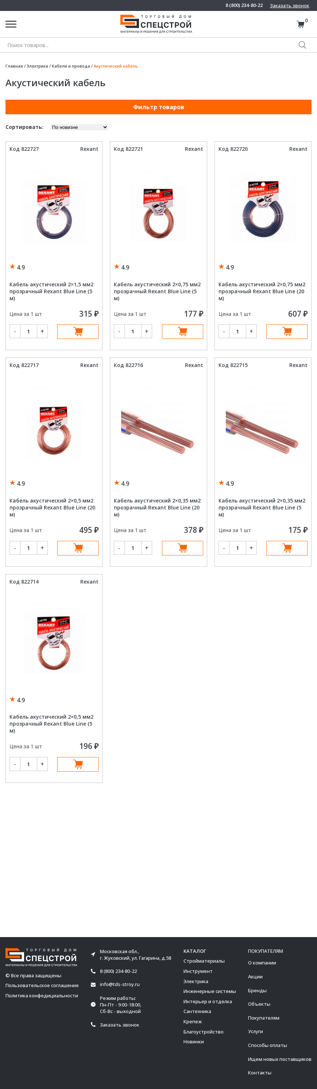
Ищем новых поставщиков (280, 1059)
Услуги (255, 1031)
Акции (255, 976)
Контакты (259, 1072)
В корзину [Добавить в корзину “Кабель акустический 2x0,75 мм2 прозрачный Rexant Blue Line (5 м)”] (182, 331)
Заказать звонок (289, 5)
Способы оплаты (267, 1045)
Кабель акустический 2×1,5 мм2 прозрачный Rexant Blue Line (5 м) (51, 291)
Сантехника (197, 1011)
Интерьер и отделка (207, 1001)
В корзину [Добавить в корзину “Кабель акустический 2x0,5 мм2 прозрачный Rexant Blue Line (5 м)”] (77, 764)
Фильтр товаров (158, 107)
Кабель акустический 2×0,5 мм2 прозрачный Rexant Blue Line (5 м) (51, 723)
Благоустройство (203, 1031)
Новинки (193, 1041)
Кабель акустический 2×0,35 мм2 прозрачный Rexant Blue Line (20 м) (157, 507)
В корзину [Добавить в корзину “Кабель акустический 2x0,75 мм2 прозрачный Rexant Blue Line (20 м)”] (287, 331)
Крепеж (192, 1021)
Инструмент (198, 971)
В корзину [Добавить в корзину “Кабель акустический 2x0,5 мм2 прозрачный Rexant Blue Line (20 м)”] (77, 548)
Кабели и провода (71, 66)
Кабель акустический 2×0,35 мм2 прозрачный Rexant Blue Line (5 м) (262, 507)
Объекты (259, 1004)
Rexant (89, 148)
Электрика (37, 66)
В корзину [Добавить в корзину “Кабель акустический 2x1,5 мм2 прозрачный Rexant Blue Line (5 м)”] (77, 331)
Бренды (257, 990)
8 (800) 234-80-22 (244, 5)
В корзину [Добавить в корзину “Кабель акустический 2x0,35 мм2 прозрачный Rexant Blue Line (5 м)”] (287, 548)
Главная (14, 66)
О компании (262, 962)
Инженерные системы (209, 991)
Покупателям (263, 1018)
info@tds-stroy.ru (120, 984)
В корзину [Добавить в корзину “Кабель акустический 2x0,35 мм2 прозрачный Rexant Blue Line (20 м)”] (182, 548)
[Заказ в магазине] (79, 127)
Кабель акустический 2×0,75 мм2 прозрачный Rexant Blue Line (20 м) (262, 291)
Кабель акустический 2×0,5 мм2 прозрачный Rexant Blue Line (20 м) (52, 507)
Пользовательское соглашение (42, 985)
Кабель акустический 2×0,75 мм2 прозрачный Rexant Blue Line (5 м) (157, 291)
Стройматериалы (204, 961)
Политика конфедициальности (41, 995)
